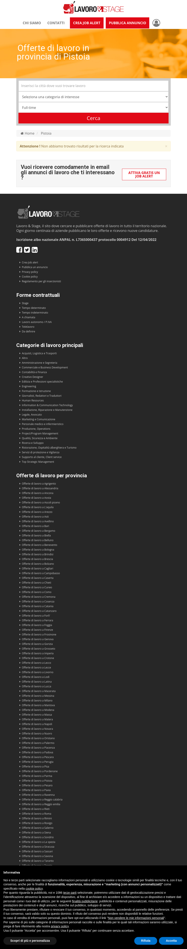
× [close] (166, 146)
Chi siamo (32, 23)
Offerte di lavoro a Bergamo (38, 531)
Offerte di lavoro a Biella (36, 535)
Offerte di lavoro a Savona (37, 856)
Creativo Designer (32, 377)
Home (27, 133)
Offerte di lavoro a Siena (36, 832)
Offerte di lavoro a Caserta (37, 578)
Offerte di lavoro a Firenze (37, 630)
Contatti (56, 23)
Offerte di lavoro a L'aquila (38, 507)
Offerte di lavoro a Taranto (38, 861)
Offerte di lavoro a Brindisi (37, 554)
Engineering (29, 386)
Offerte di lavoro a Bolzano (38, 564)
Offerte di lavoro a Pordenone (40, 771)
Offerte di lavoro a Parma (37, 776)
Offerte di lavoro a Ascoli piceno (41, 502)
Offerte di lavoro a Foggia (37, 625)
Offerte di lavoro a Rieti (36, 809)
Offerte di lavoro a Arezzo (37, 512)
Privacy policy (30, 272)
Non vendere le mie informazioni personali (136, 918)
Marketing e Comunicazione (38, 419)
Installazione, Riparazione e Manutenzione (47, 410)
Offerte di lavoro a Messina (38, 696)
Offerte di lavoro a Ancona (37, 493)
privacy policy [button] (60, 926)
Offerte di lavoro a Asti (35, 516)
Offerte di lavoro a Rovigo (37, 823)
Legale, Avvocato (32, 414)
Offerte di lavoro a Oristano (38, 738)
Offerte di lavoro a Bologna (38, 549)
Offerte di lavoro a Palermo (38, 743)
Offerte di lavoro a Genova (37, 639)
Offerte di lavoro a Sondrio (38, 837)
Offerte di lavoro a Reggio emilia (41, 804)
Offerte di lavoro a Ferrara (37, 620)
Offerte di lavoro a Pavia (36, 790)
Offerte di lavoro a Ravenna (38, 795)
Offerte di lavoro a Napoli (37, 724)
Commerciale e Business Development (45, 367)
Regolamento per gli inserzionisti (41, 281)
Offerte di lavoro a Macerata (39, 691)
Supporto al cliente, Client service (42, 457)
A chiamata (28, 317)
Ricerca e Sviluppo (33, 443)
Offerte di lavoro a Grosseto (38, 648)
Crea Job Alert (86, 23)
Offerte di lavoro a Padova (37, 752)
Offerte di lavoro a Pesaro (37, 785)
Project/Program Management (40, 433)
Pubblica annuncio (127, 23)
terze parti (70, 892)
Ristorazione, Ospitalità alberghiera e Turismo (49, 447)
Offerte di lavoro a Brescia (37, 559)
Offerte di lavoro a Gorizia (37, 644)
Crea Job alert (30, 262)
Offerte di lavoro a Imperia (38, 653)
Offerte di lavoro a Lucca (36, 686)
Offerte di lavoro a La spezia (38, 842)
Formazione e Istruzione (36, 391)
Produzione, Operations (36, 429)
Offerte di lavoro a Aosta (36, 498)
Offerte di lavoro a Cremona (38, 597)
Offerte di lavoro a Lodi (35, 677)
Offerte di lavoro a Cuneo (37, 587)
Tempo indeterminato (35, 312)
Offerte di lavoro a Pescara (38, 757)
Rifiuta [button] (146, 940)
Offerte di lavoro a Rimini (37, 818)
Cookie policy (30, 276)
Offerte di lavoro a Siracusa (38, 846)
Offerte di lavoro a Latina (37, 681)
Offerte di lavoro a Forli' (36, 615)
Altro (25, 358)
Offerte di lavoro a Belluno (37, 540)
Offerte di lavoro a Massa (37, 714)
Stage (25, 303)
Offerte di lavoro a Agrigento (39, 483)
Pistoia (46, 133)
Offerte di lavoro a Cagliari (37, 568)
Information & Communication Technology (47, 405)
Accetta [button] (171, 940)
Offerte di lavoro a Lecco (36, 663)
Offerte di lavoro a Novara (37, 729)
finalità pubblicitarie (85, 901)
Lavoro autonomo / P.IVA (37, 322)
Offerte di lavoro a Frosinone (39, 634)
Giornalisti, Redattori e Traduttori (42, 396)
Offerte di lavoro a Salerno (37, 828)
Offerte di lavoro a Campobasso (41, 573)
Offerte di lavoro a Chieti (36, 582)
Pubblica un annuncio (35, 267)
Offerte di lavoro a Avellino (38, 521)
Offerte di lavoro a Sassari (37, 851)
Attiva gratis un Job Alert (144, 174)
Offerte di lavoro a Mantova (38, 705)
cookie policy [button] (34, 888)
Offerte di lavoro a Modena (38, 710)
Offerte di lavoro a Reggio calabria (42, 799)
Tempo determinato (34, 308)
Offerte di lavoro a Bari (35, 526)
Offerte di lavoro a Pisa (35, 766)
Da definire (28, 331)
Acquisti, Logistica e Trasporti (39, 353)
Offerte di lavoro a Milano (37, 700)
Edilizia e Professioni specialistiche (42, 381)
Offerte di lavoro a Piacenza (38, 747)
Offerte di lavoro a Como (36, 592)
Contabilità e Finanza (34, 372)
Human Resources (33, 400)
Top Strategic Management (38, 462)
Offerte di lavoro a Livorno (37, 672)
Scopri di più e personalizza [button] (30, 940)
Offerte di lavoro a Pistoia (37, 780)
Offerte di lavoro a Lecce (36, 667)
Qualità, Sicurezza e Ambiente (39, 438)
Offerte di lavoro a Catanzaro (39, 611)
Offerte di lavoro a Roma (36, 813)
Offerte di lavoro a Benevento (39, 545)
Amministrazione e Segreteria (39, 363)
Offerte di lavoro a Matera (37, 719)
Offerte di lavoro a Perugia (37, 762)
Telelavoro (28, 327)
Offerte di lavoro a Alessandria (40, 488)
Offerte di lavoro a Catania (37, 606)
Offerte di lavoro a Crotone (38, 658)
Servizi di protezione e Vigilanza (40, 452)
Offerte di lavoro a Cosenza (38, 601)
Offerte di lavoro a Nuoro (37, 733)
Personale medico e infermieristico (42, 424)
